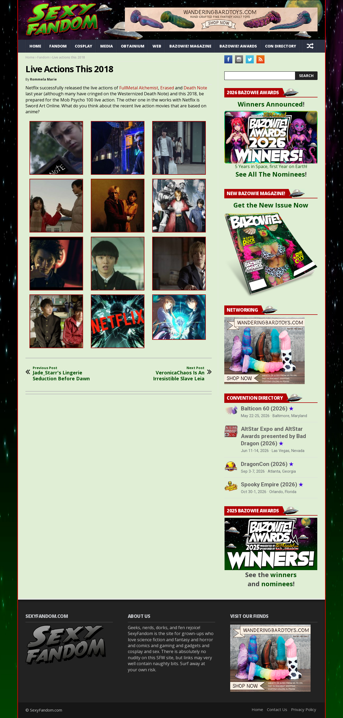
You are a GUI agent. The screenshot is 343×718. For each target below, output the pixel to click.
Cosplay (83, 46)
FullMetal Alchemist (138, 88)
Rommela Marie (43, 79)
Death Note (195, 88)
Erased (167, 88)
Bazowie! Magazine (190, 46)
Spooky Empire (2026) (272, 484)
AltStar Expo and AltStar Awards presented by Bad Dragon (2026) (273, 436)
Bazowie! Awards (238, 46)
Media (106, 46)
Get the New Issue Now (270, 205)
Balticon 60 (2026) (267, 408)
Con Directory (280, 46)
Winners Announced (270, 104)
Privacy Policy (303, 709)
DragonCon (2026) (267, 464)
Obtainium (132, 46)
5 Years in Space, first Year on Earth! (271, 166)
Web (156, 46)
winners (283, 574)
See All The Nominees (270, 174)
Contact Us (277, 709)
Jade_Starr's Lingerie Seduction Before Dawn (68, 374)
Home (35, 46)
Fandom (58, 46)
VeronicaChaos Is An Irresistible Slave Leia (168, 374)
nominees (277, 583)
